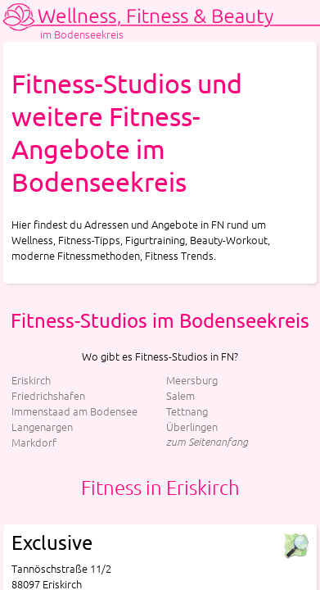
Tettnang (187, 411)
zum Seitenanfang (207, 441)
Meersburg (192, 380)
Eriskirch (31, 380)
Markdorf (33, 442)
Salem (180, 395)
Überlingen (192, 426)
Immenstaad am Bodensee (74, 411)
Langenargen (42, 426)
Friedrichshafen (48, 395)
